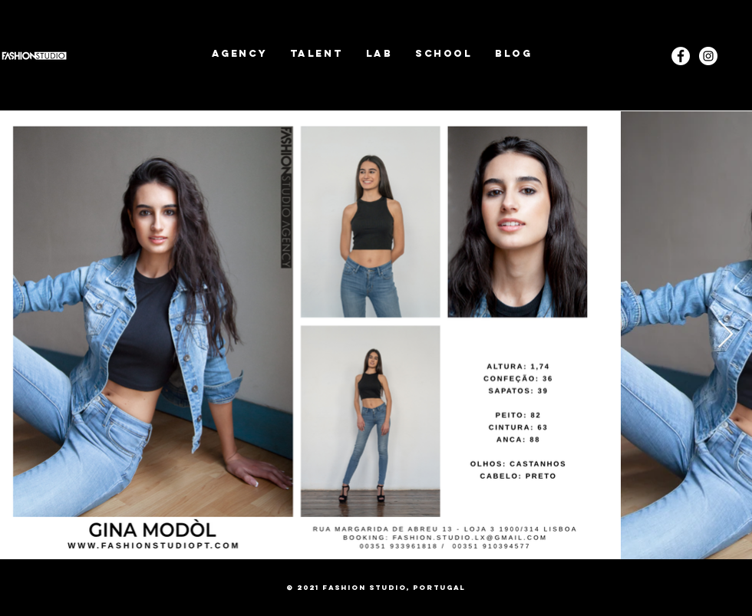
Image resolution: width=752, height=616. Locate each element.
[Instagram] (708, 56)
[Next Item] (725, 335)
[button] (316, 53)
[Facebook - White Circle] (680, 56)
